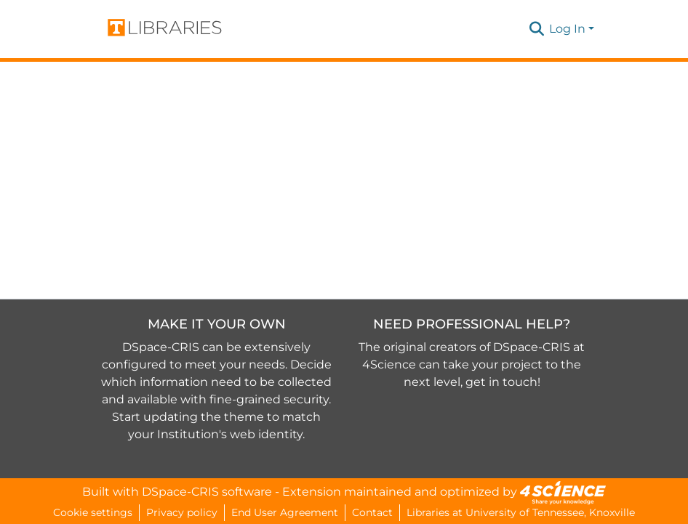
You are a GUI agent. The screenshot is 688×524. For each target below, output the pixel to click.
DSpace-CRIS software (207, 492)
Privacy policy (181, 512)
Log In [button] (568, 29)
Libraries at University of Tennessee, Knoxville (521, 512)
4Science (389, 364)
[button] (536, 29)
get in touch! (502, 382)
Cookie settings (92, 512)
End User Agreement (284, 512)
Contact (372, 512)
